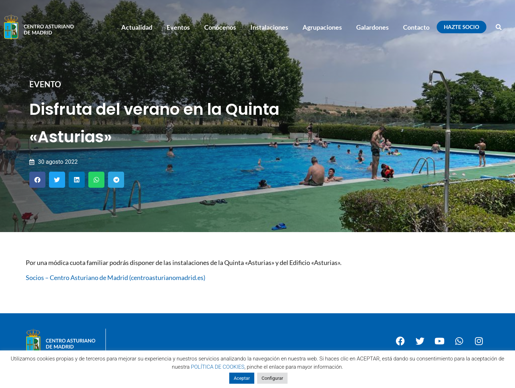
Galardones (372, 27)
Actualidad (136, 27)
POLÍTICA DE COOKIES (218, 367)
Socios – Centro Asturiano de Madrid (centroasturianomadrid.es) (115, 277)
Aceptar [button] (242, 378)
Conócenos (220, 27)
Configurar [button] (272, 378)
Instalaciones (269, 27)
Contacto (416, 27)
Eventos (178, 27)
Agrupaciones (322, 27)
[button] (499, 27)
